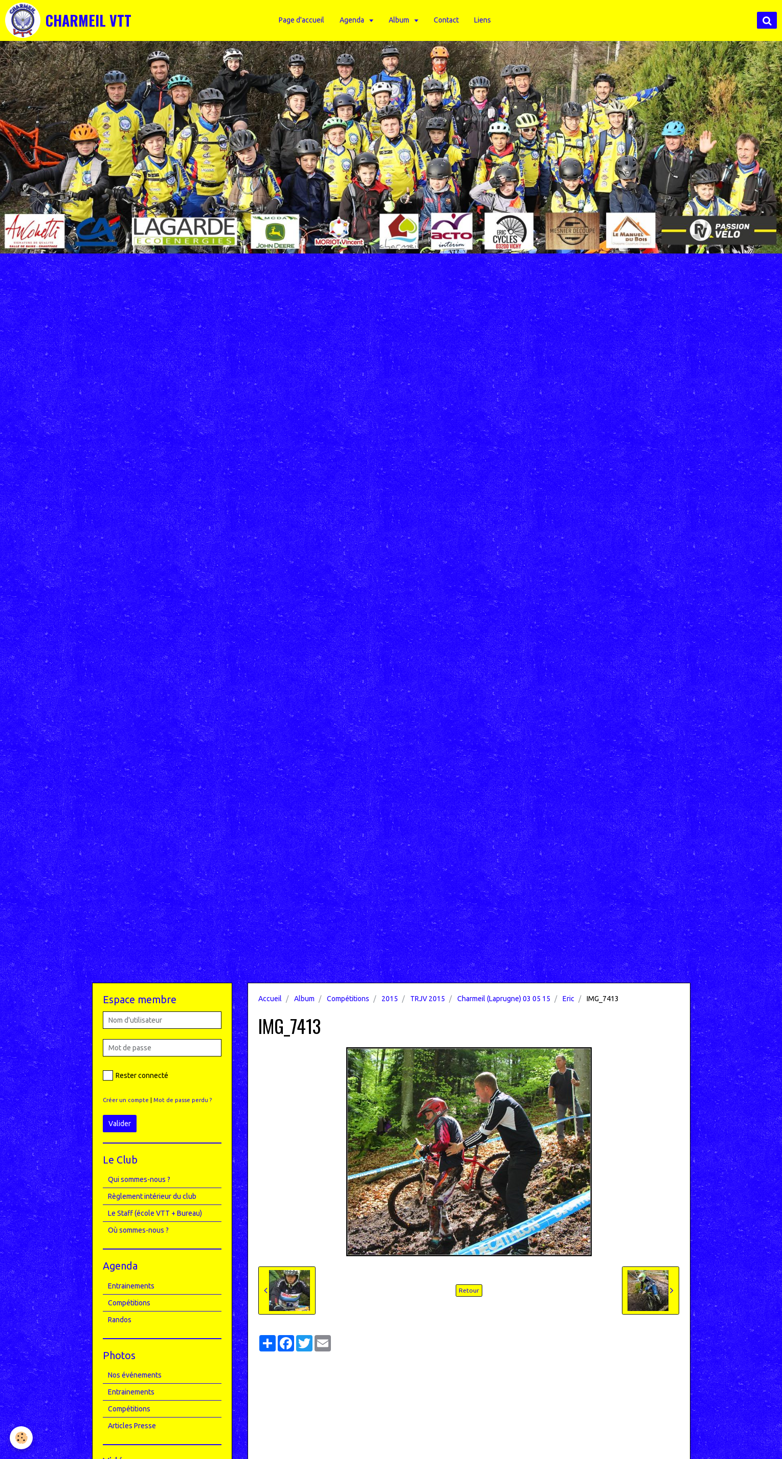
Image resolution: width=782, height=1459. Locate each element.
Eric (568, 999)
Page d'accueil (302, 20)
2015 (390, 999)
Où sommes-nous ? (138, 1230)
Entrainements (131, 1286)
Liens (483, 20)
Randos (119, 1320)
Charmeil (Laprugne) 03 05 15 (503, 999)
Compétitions (348, 999)
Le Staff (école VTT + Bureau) (155, 1213)
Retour (469, 1290)
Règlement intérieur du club (152, 1196)
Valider (119, 1123)
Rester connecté (135, 1075)
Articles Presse (132, 1426)
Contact (447, 20)
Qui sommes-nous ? (139, 1179)
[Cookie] (21, 1437)
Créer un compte (126, 1100)
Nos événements (135, 1375)
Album (401, 20)
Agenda (354, 20)
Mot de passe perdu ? (182, 1100)
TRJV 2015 (427, 999)
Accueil (270, 999)
